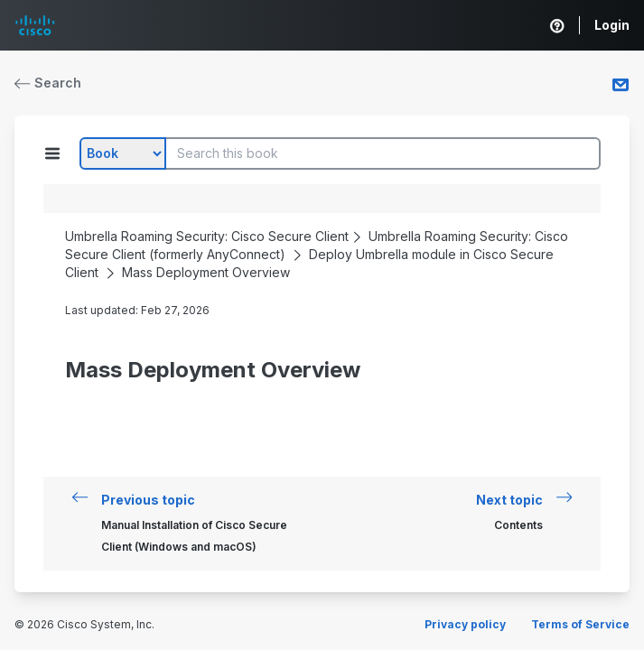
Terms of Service (580, 624)
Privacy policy (465, 624)
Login (612, 24)
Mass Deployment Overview (206, 272)
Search (47, 82)
